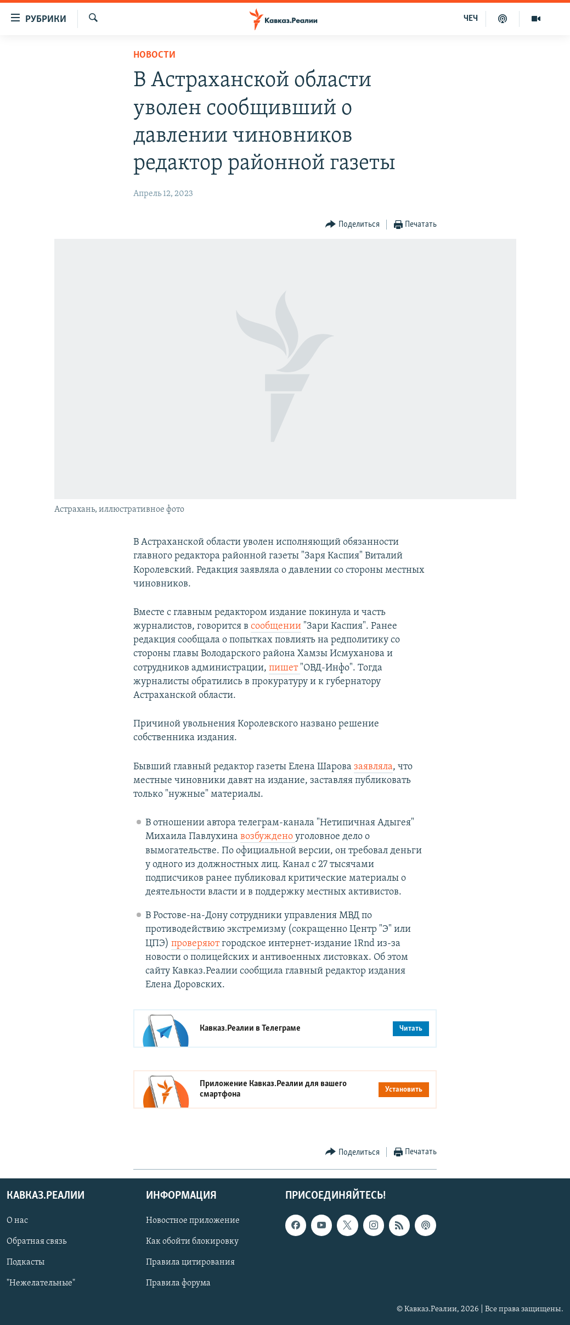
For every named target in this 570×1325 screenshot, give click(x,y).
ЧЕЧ (471, 18)
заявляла (373, 767)
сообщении (276, 626)
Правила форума (178, 1283)
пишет (284, 668)
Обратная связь (36, 1241)
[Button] (352, 224)
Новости (154, 55)
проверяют (196, 943)
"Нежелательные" (41, 1283)
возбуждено (267, 836)
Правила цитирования (190, 1262)
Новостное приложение (193, 1220)
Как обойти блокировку (192, 1241)
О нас (17, 1220)
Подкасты (25, 1262)
